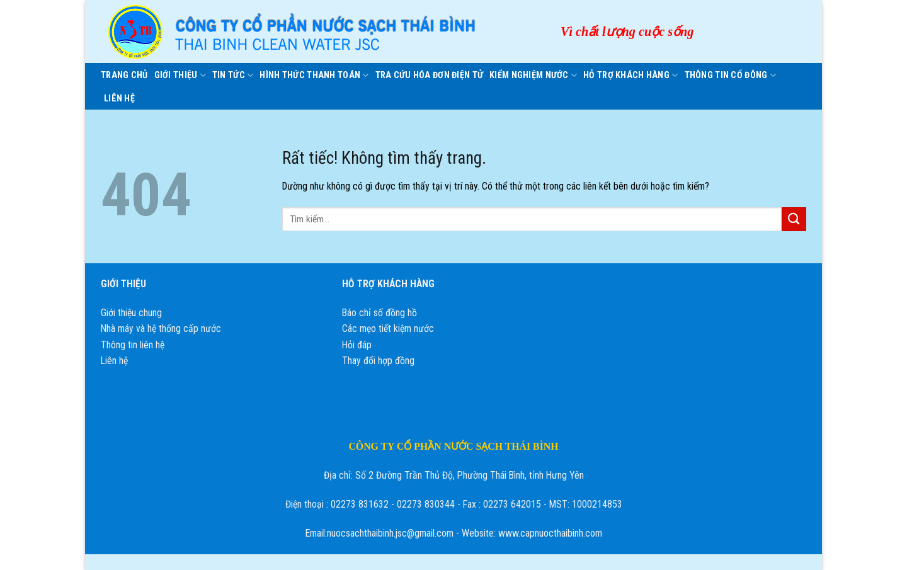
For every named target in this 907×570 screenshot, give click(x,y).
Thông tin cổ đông (730, 75)
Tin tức (232, 75)
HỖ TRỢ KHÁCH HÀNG (630, 75)
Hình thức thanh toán (314, 75)
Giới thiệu (180, 75)
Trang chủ (124, 75)
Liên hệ (119, 98)
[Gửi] (794, 219)
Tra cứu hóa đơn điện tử (429, 75)
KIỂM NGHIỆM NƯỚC (533, 75)
